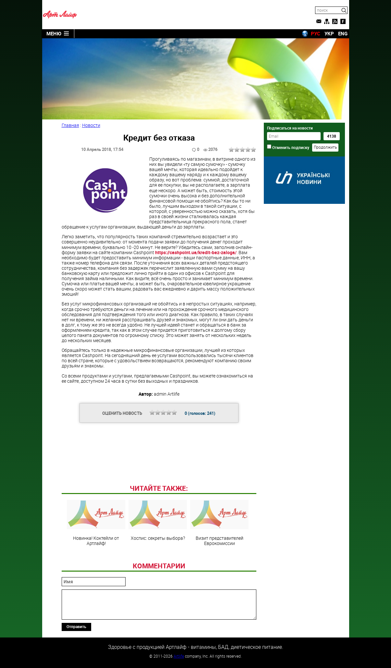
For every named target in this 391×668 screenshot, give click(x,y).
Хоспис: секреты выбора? (157, 520)
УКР (329, 33)
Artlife (179, 656)
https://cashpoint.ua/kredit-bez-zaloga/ (196, 252)
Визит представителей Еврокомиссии (219, 523)
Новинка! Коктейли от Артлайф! (96, 523)
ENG (343, 33)
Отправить (76, 626)
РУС (315, 33)
